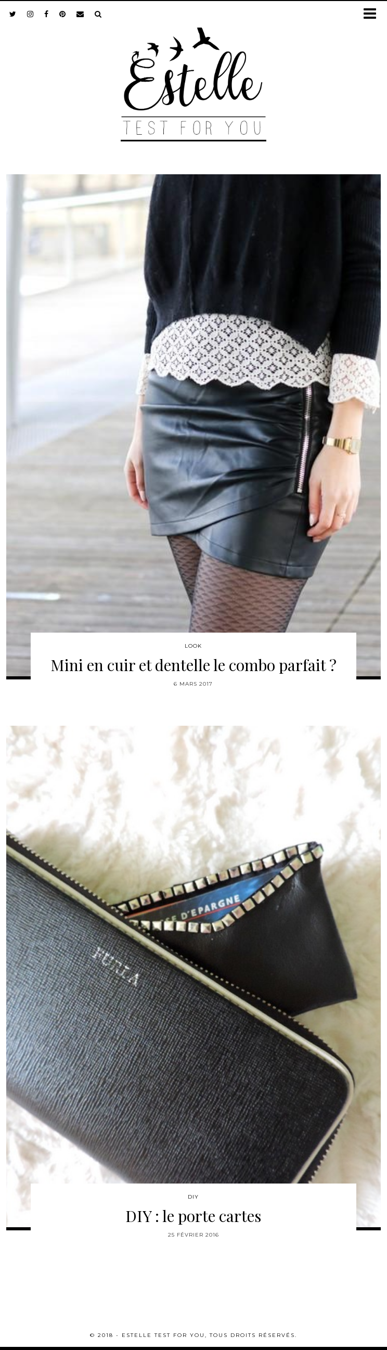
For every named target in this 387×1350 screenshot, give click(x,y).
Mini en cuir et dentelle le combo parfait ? (193, 664)
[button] (373, 14)
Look (193, 645)
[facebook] (46, 14)
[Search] (98, 14)
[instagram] (30, 14)
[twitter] (13, 14)
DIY (193, 1196)
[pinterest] (62, 14)
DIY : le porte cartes (193, 1215)
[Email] (80, 14)
